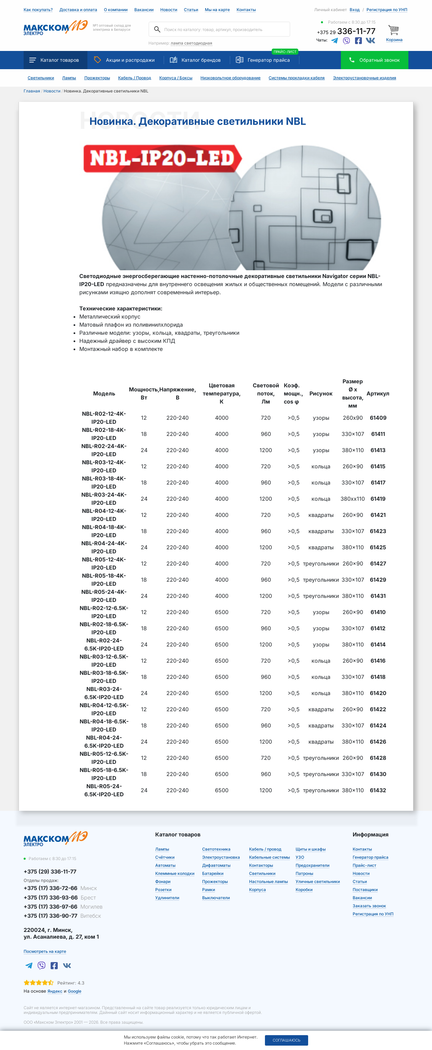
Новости (168, 10)
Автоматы (165, 865)
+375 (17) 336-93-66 (60, 897)
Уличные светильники (318, 881)
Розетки (163, 889)
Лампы (69, 78)
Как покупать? (38, 10)
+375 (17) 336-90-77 (62, 915)
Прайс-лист (364, 865)
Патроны (304, 873)
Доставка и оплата (78, 10)
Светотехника (216, 849)
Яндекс (55, 991)
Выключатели (216, 897)
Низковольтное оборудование (230, 78)
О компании (116, 9)
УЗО (300, 857)
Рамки (208, 889)
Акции (124, 59)
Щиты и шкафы (311, 849)
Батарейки (212, 873)
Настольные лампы (268, 881)
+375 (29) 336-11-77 (50, 871)
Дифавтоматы (216, 865)
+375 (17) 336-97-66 (63, 906)
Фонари (162, 881)
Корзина (394, 39)
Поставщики (365, 889)
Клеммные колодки (174, 873)
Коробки (304, 889)
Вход (355, 9)
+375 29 (346, 32)
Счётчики (164, 857)
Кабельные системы (269, 857)
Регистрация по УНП (387, 9)
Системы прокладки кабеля (297, 78)
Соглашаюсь (286, 1040)
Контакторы (261, 865)
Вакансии (144, 10)
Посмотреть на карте (45, 951)
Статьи (191, 10)
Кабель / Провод (134, 78)
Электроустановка (221, 857)
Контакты (246, 9)
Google (74, 991)
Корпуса (257, 889)
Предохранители (312, 865)
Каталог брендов (195, 59)
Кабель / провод (265, 849)
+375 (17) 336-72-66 (60, 888)
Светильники (41, 78)
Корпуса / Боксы (175, 78)
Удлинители (167, 897)
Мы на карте (217, 9)
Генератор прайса (269, 60)
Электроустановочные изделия (364, 78)
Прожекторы (97, 78)
